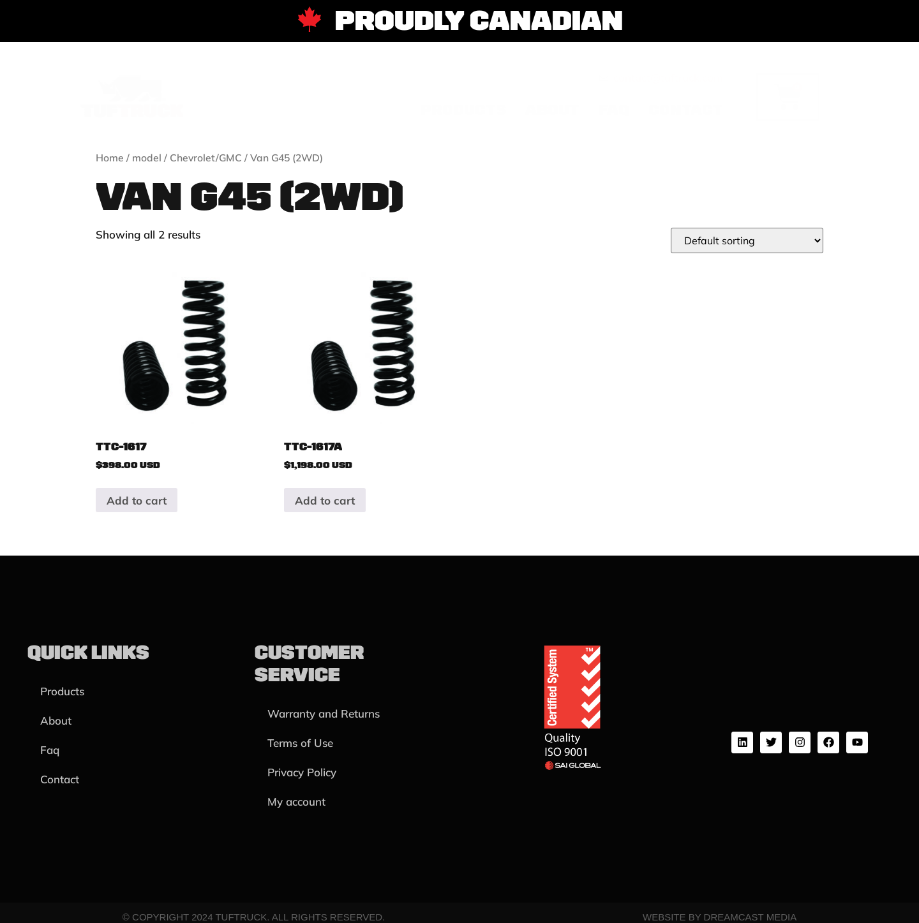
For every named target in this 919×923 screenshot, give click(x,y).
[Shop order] (747, 240)
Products (463, 110)
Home (110, 157)
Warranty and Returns (323, 713)
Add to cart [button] (137, 500)
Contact (685, 110)
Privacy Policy (301, 772)
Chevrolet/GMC (206, 157)
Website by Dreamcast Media (719, 917)
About (552, 110)
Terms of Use (300, 742)
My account (296, 801)
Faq (614, 110)
